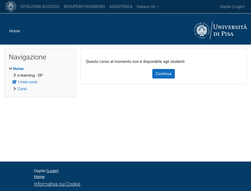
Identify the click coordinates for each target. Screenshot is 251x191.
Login (238, 6)
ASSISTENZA (120, 6)
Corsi (22, 88)
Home (14, 31)
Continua (163, 73)
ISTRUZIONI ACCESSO (39, 6)
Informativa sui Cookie (57, 184)
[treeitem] (40, 79)
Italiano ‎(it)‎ (146, 6)
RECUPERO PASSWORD (84, 6)
